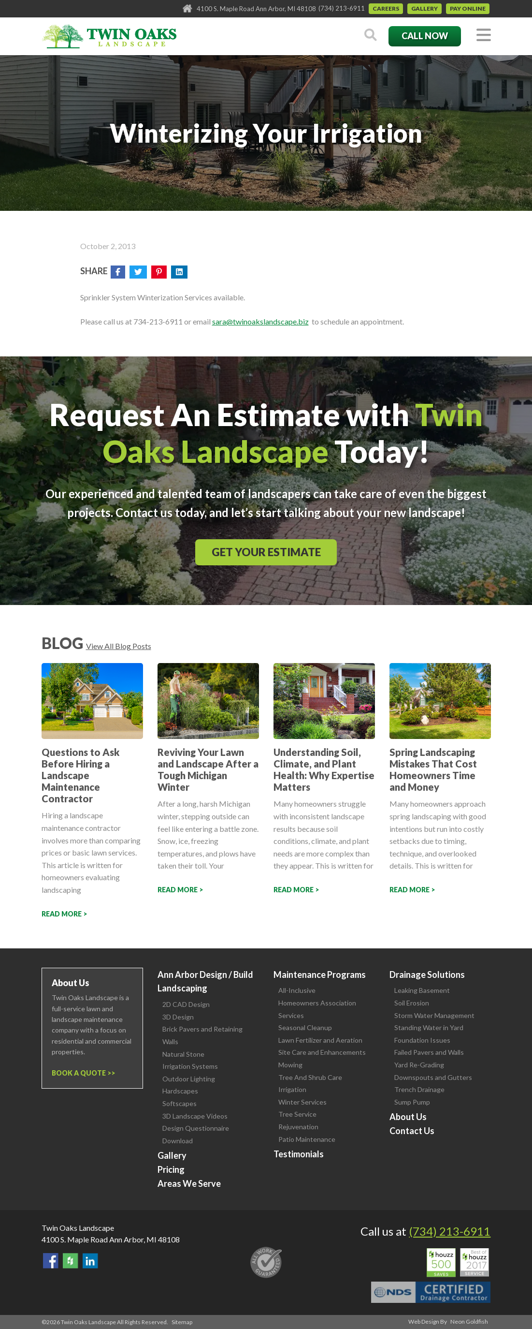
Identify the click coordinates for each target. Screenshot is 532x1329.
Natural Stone (183, 1054)
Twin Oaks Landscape (78, 1227)
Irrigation (292, 1089)
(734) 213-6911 (341, 8)
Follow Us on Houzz (70, 1261)
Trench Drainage (419, 1089)
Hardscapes (180, 1091)
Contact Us (411, 1130)
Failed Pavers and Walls (429, 1052)
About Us (408, 1116)
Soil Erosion (411, 1003)
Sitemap (182, 1322)
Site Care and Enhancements (322, 1052)
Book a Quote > (81, 1073)
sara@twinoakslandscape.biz (260, 321)
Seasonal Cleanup (305, 1027)
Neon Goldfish (469, 1321)
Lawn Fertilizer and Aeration (320, 1040)
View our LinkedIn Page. (90, 1261)
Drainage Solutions (427, 974)
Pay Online (468, 8)
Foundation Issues (422, 1040)
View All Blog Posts (118, 645)
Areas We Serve (189, 1183)
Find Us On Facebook (50, 1261)
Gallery (424, 8)
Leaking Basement (422, 990)
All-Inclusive (297, 990)
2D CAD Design (186, 1004)
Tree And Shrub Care (310, 1077)
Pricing (171, 1169)
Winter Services (302, 1102)
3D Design (178, 1017)
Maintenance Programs (319, 974)
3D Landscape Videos (195, 1116)
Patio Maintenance (306, 1139)
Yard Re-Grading (419, 1065)
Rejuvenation (298, 1126)
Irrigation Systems (190, 1066)
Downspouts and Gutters (433, 1077)
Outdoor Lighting (188, 1079)
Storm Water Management (434, 1015)
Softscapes (179, 1103)
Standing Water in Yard (428, 1027)
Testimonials (298, 1154)
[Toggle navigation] (483, 35)
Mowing (290, 1065)
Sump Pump (412, 1102)
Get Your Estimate (266, 552)
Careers (386, 8)
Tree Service (297, 1114)
